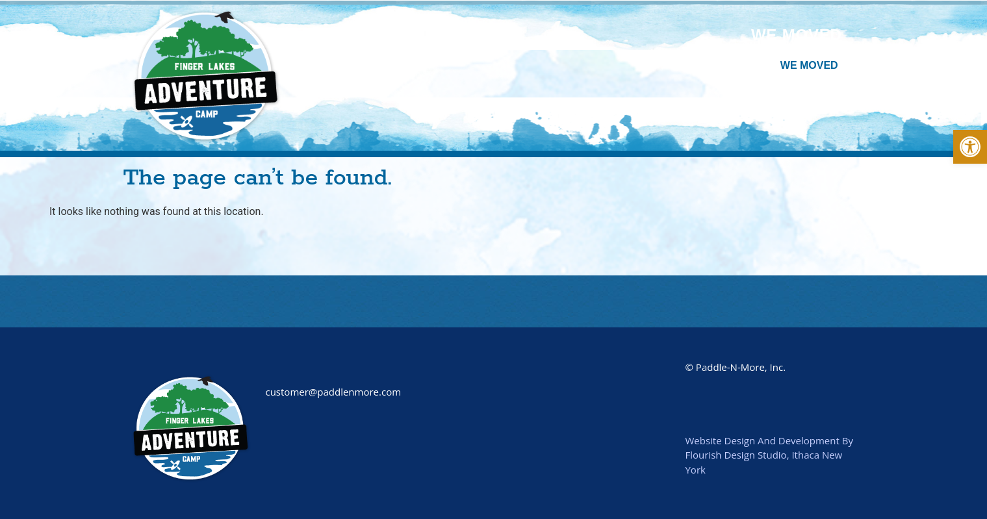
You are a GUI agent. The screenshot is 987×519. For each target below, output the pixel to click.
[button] (970, 147)
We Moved (796, 35)
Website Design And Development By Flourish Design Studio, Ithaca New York (768, 455)
